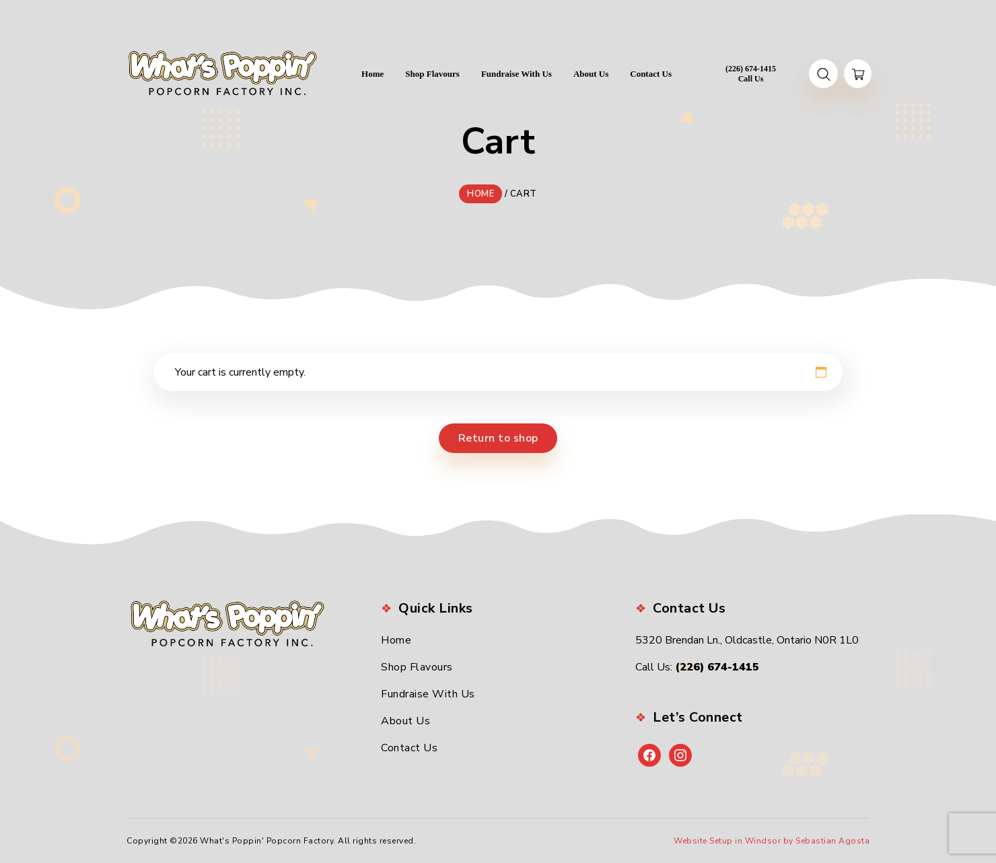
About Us (405, 721)
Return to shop (498, 438)
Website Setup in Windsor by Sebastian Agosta (771, 840)
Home (396, 640)
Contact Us (409, 747)
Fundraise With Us (428, 694)
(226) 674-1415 (717, 667)
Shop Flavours (417, 667)
